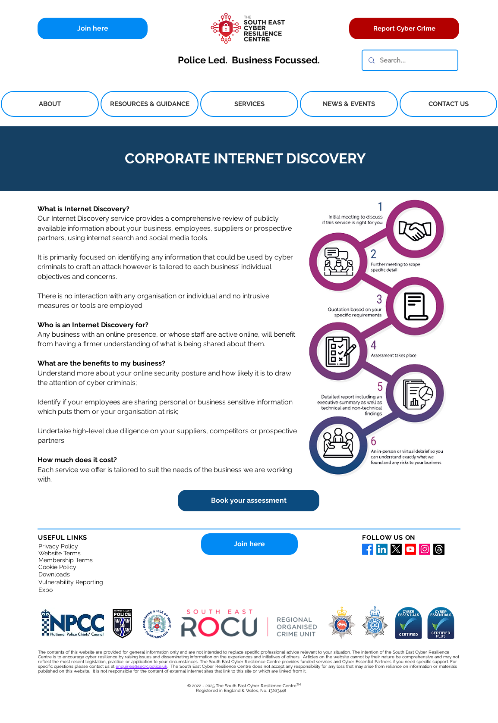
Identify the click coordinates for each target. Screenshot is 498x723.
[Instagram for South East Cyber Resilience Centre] (424, 549)
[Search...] (409, 60)
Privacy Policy (58, 546)
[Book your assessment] (248, 500)
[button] (50, 104)
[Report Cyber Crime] (404, 28)
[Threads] (438, 549)
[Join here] (93, 28)
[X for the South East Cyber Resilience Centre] (396, 549)
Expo (45, 589)
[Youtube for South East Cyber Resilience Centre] (410, 549)
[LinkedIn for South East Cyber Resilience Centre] (382, 549)
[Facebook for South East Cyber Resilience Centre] (367, 549)
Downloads (54, 574)
